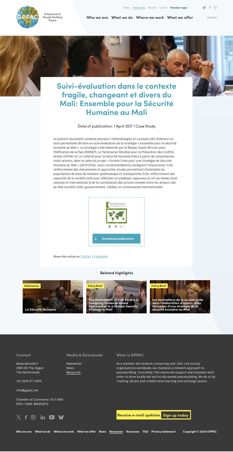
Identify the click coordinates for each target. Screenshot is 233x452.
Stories (152, 7)
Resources (139, 7)
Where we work (150, 17)
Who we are (97, 17)
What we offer (180, 17)
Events (163, 7)
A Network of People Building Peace (42, 17)
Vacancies (132, 432)
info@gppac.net (27, 391)
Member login (178, 7)
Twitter (204, 7)
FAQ (145, 432)
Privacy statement (163, 432)
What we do (122, 17)
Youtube (52, 418)
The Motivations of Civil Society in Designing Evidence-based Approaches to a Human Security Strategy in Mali (114, 305)
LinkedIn (42, 418)
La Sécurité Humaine (40, 310)
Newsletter (74, 364)
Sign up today (176, 415)
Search (212, 17)
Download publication (118, 239)
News (126, 7)
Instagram (215, 7)
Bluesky (61, 418)
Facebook (210, 7)
